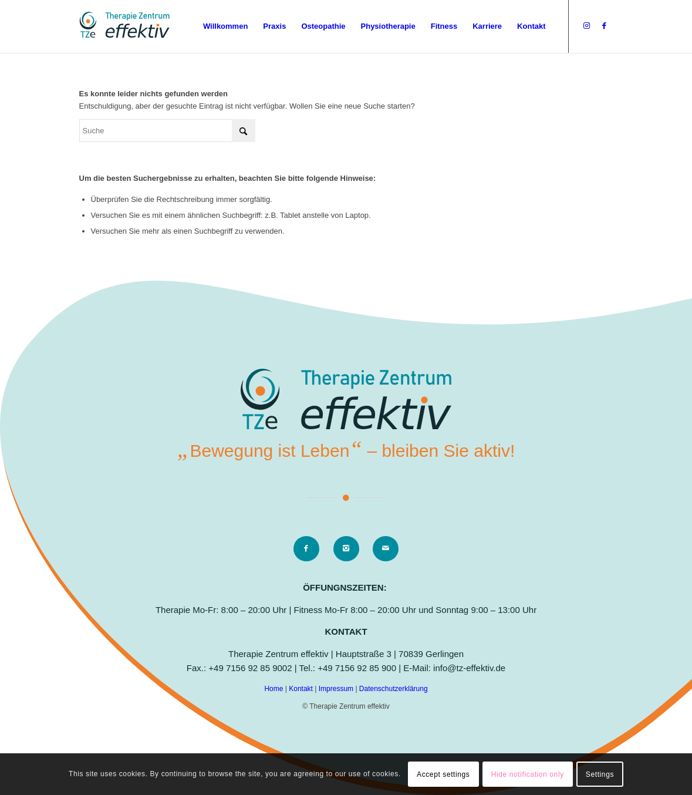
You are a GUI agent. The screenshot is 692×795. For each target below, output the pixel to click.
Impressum (337, 689)
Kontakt (302, 689)
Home (274, 689)
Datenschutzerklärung (393, 689)
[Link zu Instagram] (587, 26)
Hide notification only (527, 774)
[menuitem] (225, 26)
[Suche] (167, 130)
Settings (600, 774)
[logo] (124, 26)
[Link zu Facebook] (604, 26)
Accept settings (443, 774)
